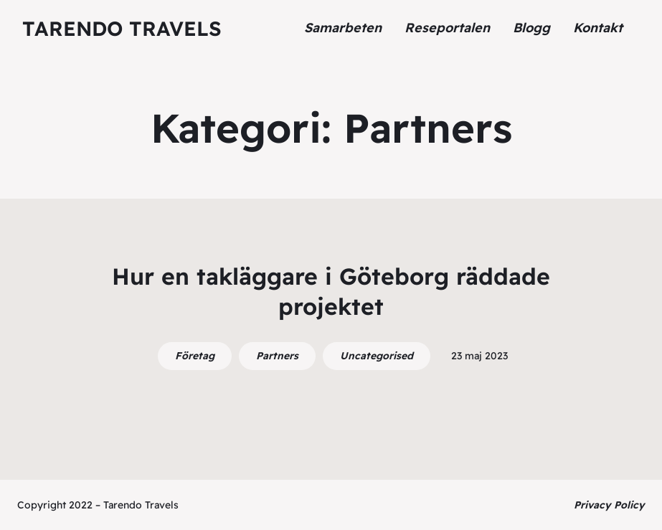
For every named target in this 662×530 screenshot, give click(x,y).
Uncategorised (376, 355)
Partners (277, 355)
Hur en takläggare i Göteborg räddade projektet (331, 291)
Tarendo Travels (122, 28)
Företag (194, 355)
